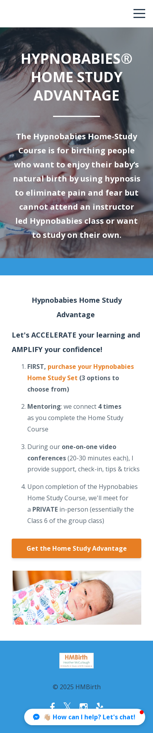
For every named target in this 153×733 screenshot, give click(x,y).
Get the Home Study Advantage (77, 548)
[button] (84, 717)
